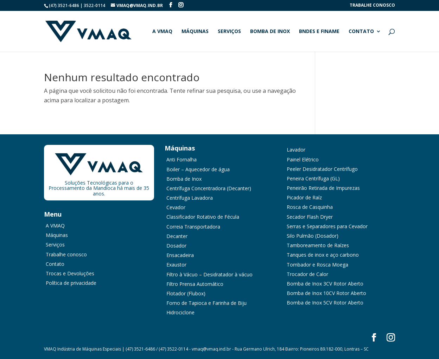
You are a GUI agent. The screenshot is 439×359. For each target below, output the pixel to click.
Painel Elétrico (303, 159)
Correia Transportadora (193, 226)
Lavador (296, 149)
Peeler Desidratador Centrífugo (322, 169)
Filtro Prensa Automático (194, 284)
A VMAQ (162, 31)
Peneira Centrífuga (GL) (313, 178)
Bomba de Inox (270, 31)
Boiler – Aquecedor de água (198, 169)
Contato (361, 31)
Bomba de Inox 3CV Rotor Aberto (325, 283)
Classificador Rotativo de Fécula (202, 216)
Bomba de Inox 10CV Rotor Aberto (326, 293)
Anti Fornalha (181, 159)
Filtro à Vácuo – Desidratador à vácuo (209, 274)
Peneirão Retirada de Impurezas (323, 188)
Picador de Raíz (304, 197)
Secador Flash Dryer (310, 216)
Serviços (229, 31)
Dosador (176, 245)
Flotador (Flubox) (185, 293)
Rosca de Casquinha (310, 207)
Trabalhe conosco (372, 5)
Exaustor (176, 264)
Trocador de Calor (307, 274)
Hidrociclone (180, 312)
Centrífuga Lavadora (189, 197)
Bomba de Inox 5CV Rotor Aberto (325, 302)
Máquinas (195, 31)
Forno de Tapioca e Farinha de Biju (206, 303)
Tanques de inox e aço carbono (323, 254)
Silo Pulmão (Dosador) (312, 235)
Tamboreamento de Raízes (318, 245)
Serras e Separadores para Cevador (327, 226)
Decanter (176, 236)
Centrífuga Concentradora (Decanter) (208, 188)
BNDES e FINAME (319, 31)
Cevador (175, 207)
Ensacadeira (180, 255)
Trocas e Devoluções (70, 273)
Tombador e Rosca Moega (317, 264)
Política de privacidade (71, 283)
